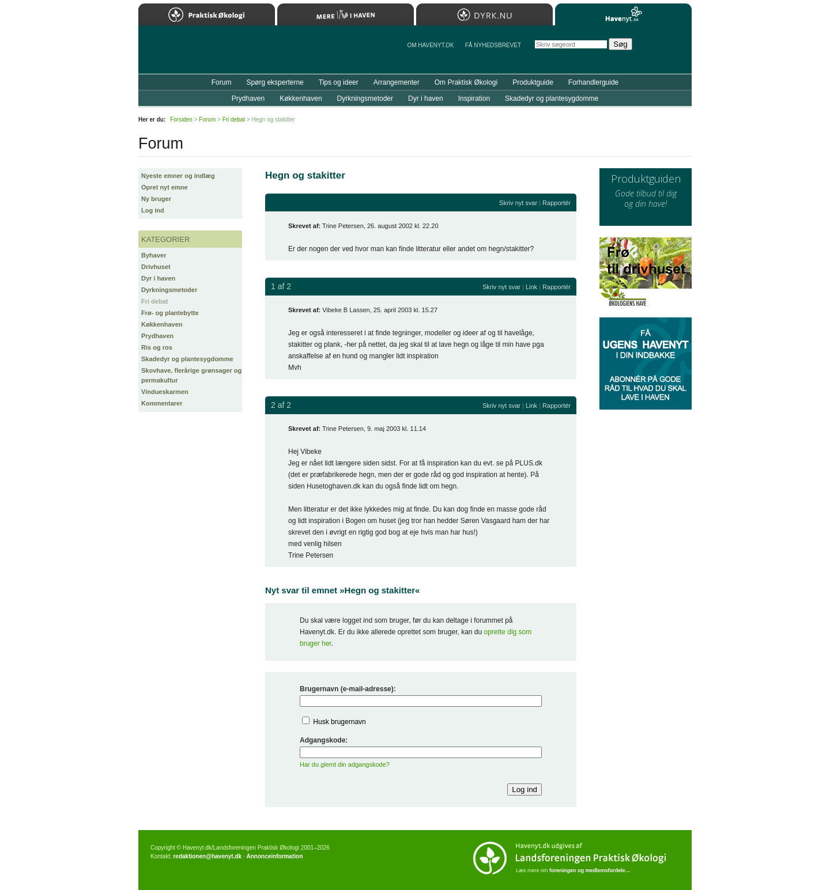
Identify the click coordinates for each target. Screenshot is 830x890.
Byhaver (153, 255)
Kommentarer (162, 403)
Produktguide (532, 82)
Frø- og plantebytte (170, 312)
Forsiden (181, 119)
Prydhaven (157, 335)
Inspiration (474, 98)
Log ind (152, 210)
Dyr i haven (158, 278)
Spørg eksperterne (274, 82)
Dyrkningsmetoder (169, 289)
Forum (222, 82)
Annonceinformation (274, 856)
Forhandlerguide (593, 82)
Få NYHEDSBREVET (493, 45)
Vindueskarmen (164, 391)
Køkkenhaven (162, 324)
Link (531, 286)
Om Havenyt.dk (430, 45)
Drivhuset (156, 266)
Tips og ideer (339, 82)
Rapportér (556, 202)
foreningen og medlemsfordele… (590, 870)
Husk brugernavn (339, 722)
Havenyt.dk (623, 14)
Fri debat (154, 301)
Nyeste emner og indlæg (178, 175)
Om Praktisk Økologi (466, 82)
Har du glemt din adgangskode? (345, 764)
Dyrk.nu (484, 14)
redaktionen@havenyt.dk (207, 856)
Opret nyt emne (164, 187)
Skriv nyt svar (518, 202)
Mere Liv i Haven (345, 14)
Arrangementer (396, 82)
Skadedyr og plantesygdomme (187, 358)
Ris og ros (156, 347)
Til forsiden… (188, 54)
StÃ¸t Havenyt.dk (666, 49)
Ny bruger (156, 198)
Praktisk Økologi (206, 14)
